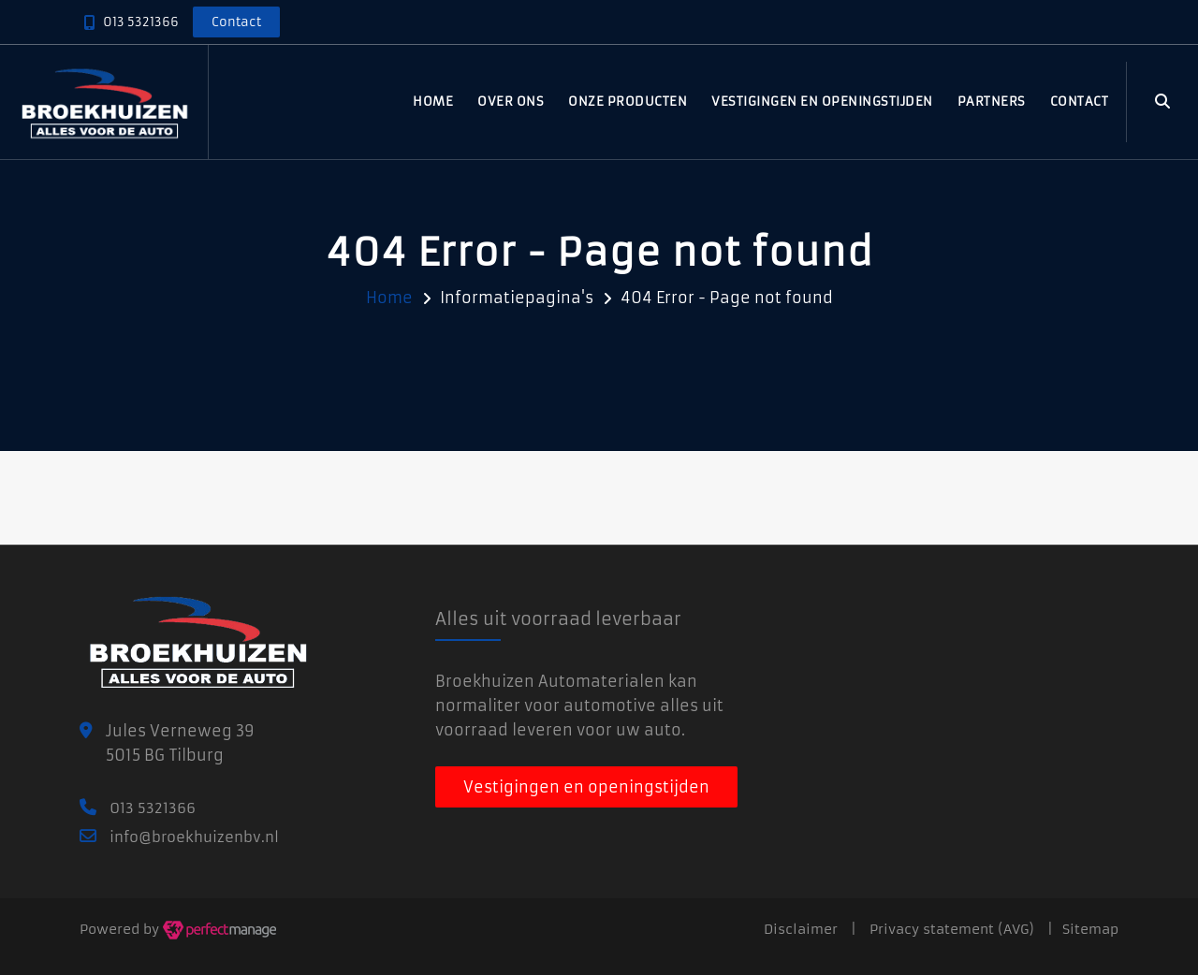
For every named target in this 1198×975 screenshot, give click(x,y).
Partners (991, 101)
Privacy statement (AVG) (951, 929)
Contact (1079, 101)
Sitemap (1090, 929)
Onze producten (627, 101)
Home (433, 101)
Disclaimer (801, 929)
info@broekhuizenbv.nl (194, 837)
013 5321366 (141, 22)
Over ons (510, 101)
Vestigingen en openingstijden (822, 101)
